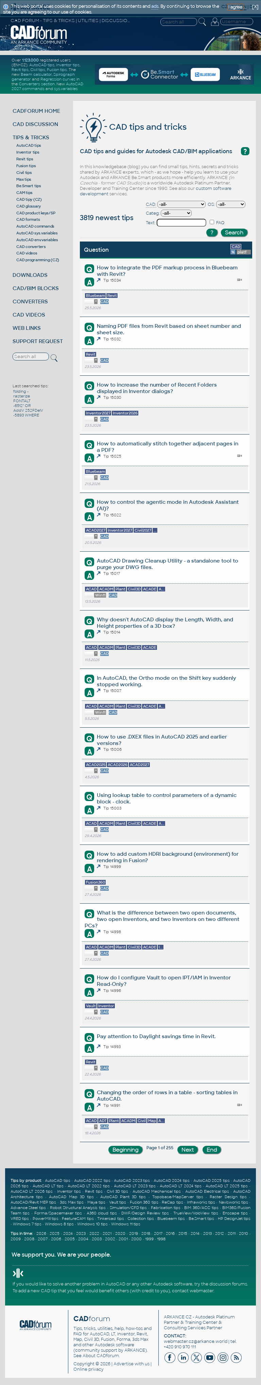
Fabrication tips (165, 1207)
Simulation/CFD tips (128, 1207)
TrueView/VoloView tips (195, 1213)
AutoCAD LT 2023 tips (135, 1186)
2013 (207, 1233)
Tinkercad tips (110, 1218)
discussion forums (228, 1284)
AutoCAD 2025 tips (211, 1180)
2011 (232, 1233)
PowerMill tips (45, 1218)
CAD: (151, 204)
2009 (16, 1239)
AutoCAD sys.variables (37, 233)
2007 (43, 1239)
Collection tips (140, 1218)
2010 (243, 1233)
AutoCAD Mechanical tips (157, 1191)
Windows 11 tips (125, 1224)
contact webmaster (192, 1291)
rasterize (21, 396)
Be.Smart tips (28, 185)
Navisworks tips (233, 1202)
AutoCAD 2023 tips (132, 1180)
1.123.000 (30, 60)
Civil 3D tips (117, 1191)
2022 (94, 1233)
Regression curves (57, 79)
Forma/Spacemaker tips (58, 1213)
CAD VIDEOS (29, 315)
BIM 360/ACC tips (201, 1207)
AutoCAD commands (35, 226)
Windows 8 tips (59, 1224)
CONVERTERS (30, 301)
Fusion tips (57, 69)
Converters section (37, 84)
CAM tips (24, 192)
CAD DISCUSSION (35, 124)
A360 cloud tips (102, 1213)
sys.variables (66, 88)
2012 (219, 1233)
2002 (110, 1239)
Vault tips (117, 1202)
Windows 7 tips (27, 1224)
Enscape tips (235, 1213)
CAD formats (28, 219)
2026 (41, 1233)
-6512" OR (22, 405)
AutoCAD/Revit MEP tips (33, 1202)
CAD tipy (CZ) (29, 199)
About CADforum (101, 1356)
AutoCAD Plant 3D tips (123, 1196)
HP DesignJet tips (234, 1218)
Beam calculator (36, 74)
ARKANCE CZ (178, 1317)
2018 (145, 1233)
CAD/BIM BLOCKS (36, 288)
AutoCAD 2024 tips (172, 1180)
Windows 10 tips (92, 1224)
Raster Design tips (228, 1196)
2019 (133, 1233)
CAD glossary (28, 206)
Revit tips (20, 69)
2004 (83, 1239)
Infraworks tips (201, 1202)
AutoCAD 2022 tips (92, 1180)
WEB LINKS (27, 328)
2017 (158, 1233)
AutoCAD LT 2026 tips (32, 1191)
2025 (54, 1233)
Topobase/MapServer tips (177, 1196)
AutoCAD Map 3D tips (71, 1196)
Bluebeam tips (171, 1218)
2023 (81, 1233)
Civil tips (37, 69)
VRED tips (20, 1218)
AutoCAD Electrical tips (207, 1191)
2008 (29, 1239)
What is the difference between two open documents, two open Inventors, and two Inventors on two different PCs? (162, 919)
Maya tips (96, 1202)
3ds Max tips (72, 1202)
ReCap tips (172, 1202)
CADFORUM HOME (36, 111)
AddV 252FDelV (28, 410)
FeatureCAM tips (77, 1218)
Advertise (124, 1364)
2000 (136, 1239)
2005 (70, 1239)
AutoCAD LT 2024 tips (181, 1186)
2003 (97, 1239)
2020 (120, 1233)
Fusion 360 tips (144, 1202)
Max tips (23, 179)
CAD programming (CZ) (37, 260)
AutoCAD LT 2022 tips (89, 1186)
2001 (123, 1239)
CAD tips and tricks (133, 127)
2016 (170, 1233)
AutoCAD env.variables (37, 239)
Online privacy (88, 1369)
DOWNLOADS (30, 275)
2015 (182, 1233)
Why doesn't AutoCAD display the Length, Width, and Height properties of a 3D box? (165, 622)
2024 (68, 1233)
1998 (161, 1239)
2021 (107, 1233)
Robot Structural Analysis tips (78, 1207)
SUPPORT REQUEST (38, 341)
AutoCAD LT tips (48, 1186)
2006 (56, 1239)
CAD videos (26, 253)
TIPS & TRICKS (31, 137)
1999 (149, 1239)
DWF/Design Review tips (145, 1213)
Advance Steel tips (28, 1207)
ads (154, 6)
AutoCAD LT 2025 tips (227, 1186)
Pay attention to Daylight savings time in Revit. (156, 1036)
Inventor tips (68, 65)
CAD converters (31, 246)
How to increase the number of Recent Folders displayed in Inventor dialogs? (157, 387)
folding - (21, 391)
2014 (195, 1233)
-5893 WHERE (26, 415)
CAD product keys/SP (35, 213)
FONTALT (22, 400)
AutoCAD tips (41, 65)
